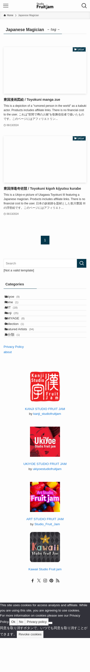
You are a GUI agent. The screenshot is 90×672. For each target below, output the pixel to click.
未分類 (17, 366)
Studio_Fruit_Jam (47, 558)
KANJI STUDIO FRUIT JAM (45, 443)
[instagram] (45, 614)
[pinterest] (51, 614)
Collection (19, 347)
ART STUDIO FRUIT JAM (45, 553)
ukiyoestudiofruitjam (47, 503)
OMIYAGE (19, 337)
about (8, 386)
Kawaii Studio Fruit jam (44, 603)
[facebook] (32, 614)
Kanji (16, 327)
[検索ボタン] (84, 6)
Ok (13, 656)
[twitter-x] (38, 614)
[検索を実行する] (81, 263)
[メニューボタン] (6, 6)
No (21, 656)
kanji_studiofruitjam (47, 448)
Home (16, 308)
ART (16, 318)
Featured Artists (24, 357)
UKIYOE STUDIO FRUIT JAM (45, 498)
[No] (50, 657)
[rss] (57, 614)
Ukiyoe (17, 299)
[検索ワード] (45, 263)
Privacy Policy (14, 381)
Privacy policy (37, 656)
